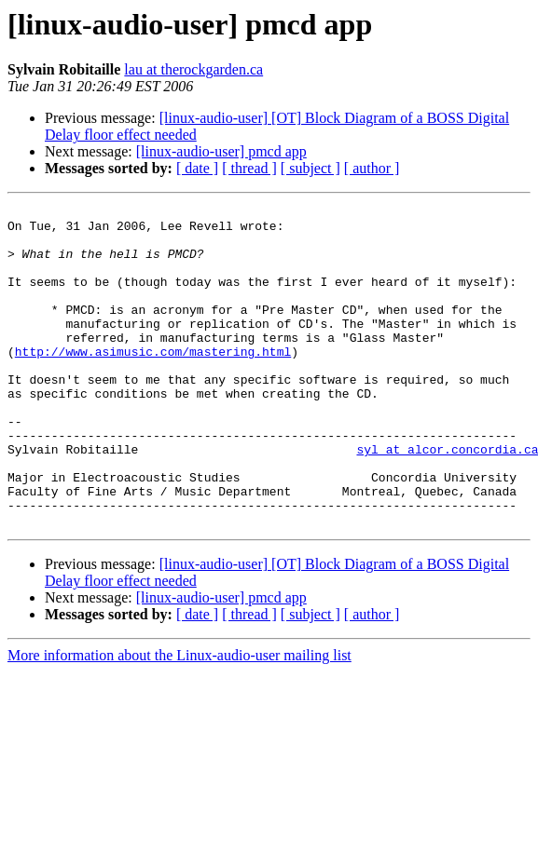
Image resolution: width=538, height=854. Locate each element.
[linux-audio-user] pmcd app (221, 151)
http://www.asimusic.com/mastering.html (153, 381)
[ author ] (372, 168)
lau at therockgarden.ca (193, 69)
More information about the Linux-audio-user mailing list (179, 719)
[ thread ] (249, 168)
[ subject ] (310, 168)
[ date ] (197, 168)
